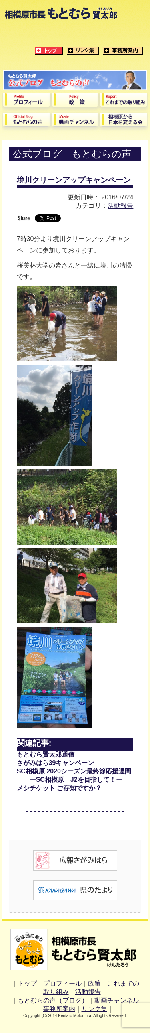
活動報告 (120, 205)
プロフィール (62, 983)
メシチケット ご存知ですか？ (59, 788)
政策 (94, 983)
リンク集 (94, 1008)
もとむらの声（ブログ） (53, 1000)
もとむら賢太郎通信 (45, 754)
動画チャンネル (116, 1000)
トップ (27, 983)
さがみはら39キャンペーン (55, 762)
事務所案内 (59, 1008)
